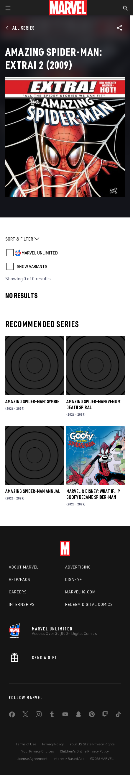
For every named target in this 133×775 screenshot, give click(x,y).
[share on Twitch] (105, 715)
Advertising (78, 567)
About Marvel (23, 567)
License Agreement (32, 758)
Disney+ (73, 579)
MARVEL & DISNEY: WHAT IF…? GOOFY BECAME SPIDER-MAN (93, 494)
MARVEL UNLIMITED (40, 253)
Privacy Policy (53, 744)
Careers (18, 592)
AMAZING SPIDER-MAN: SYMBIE (32, 401)
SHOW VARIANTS (32, 266)
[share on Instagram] (39, 715)
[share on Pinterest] (92, 715)
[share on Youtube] (65, 715)
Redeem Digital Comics (89, 604)
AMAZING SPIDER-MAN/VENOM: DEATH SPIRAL (93, 404)
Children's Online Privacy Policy (84, 751)
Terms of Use (26, 744)
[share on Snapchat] (78, 715)
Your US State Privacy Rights (92, 744)
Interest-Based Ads (68, 758)
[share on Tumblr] (52, 715)
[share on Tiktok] (118, 715)
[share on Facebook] (12, 716)
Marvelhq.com (80, 592)
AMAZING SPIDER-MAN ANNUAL (32, 491)
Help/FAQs (19, 579)
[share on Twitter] (25, 715)
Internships (22, 604)
